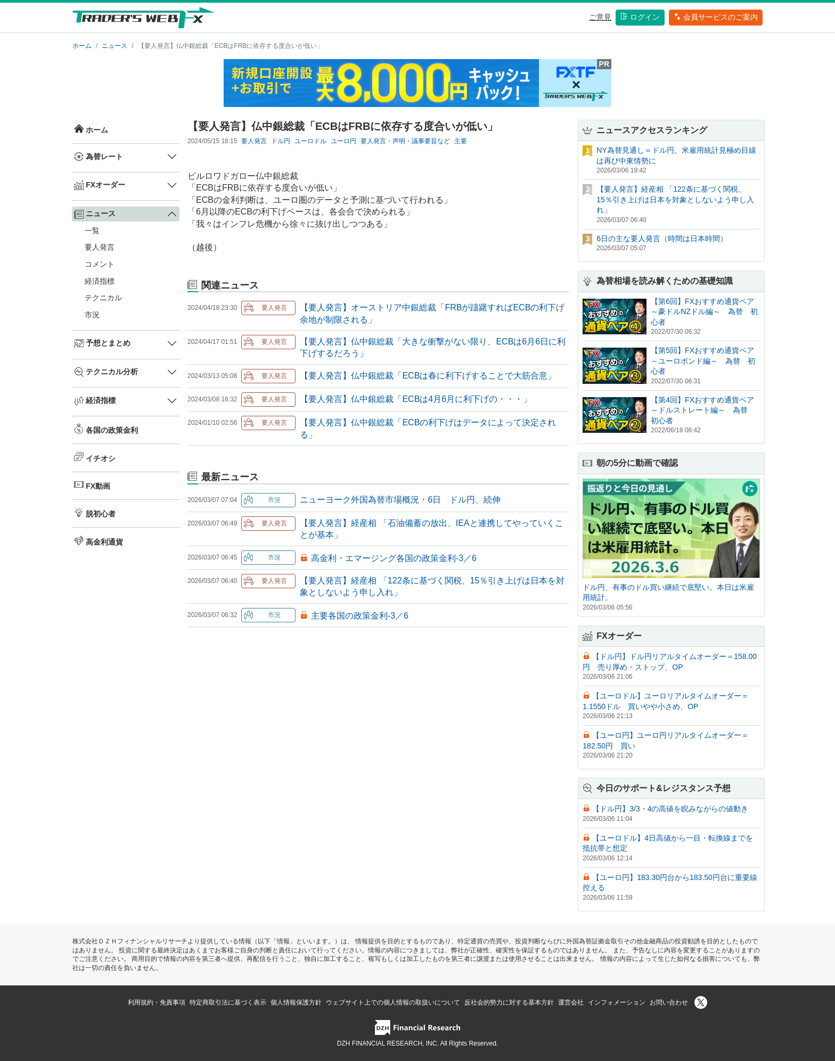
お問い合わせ (669, 1002)
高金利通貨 (98, 541)
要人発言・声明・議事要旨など (405, 141)
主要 (460, 141)
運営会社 (571, 1002)
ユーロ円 (343, 141)
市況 (92, 314)
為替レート (98, 156)
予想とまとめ (102, 343)
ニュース (114, 46)
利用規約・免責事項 (156, 1002)
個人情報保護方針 (296, 1002)
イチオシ (95, 457)
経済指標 (99, 281)
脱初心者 (95, 512)
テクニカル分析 (106, 372)
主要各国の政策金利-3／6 (359, 615)
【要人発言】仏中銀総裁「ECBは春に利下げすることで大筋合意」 (428, 375)
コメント (99, 264)
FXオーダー (99, 185)
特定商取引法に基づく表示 (228, 1002)
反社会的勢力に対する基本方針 (509, 1002)
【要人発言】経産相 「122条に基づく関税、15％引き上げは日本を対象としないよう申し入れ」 (675, 199)
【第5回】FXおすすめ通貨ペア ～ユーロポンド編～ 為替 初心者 (706, 360)
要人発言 (99, 247)
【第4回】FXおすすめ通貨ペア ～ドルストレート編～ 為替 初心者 (706, 410)
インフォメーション (616, 1002)
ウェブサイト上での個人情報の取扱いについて (393, 1002)
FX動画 (92, 485)
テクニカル (103, 297)
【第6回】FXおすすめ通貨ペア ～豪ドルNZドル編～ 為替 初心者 (706, 311)
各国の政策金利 (106, 429)
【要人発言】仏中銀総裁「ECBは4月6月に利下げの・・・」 (415, 399)
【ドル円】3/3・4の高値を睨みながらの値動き (670, 808)
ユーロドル (310, 141)
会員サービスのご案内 (716, 17)
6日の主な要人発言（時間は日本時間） (661, 238)
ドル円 (280, 141)
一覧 (92, 230)
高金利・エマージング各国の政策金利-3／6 (394, 558)
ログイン (640, 17)
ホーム (82, 46)
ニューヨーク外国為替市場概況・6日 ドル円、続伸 (400, 499)
